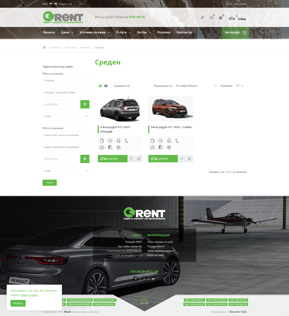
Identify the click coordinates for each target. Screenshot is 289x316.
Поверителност (155, 246)
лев (70, 4)
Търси (49, 182)
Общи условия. (29, 295)
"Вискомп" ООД (237, 311)
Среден (99, 47)
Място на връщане (53, 128)
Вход (228, 3)
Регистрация (239, 3)
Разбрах (18, 303)
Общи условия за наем (160, 242)
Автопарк (56, 47)
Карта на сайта (155, 255)
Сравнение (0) (122, 85)
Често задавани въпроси (161, 250)
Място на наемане (53, 73)
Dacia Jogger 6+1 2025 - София (171, 127)
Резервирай (115, 158)
